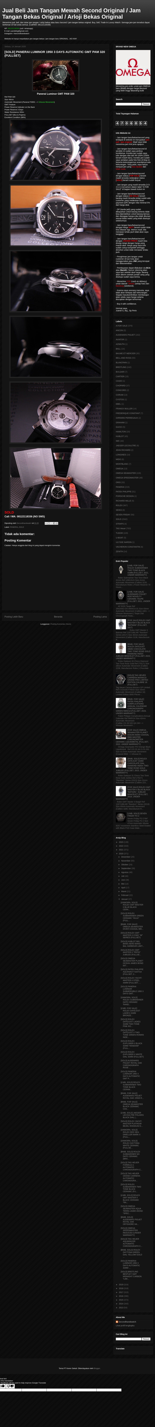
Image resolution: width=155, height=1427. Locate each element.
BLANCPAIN (121, 362)
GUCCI (119, 427)
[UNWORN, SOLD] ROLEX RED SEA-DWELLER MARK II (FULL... (130, 1133)
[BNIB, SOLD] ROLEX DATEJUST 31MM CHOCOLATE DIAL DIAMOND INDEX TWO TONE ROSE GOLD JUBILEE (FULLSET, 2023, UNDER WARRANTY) (132, 766)
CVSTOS (120, 399)
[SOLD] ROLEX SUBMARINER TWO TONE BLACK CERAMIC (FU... (131, 1188)
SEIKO (119, 510)
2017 (121, 1292)
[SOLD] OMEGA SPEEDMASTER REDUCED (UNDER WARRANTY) (131, 1231)
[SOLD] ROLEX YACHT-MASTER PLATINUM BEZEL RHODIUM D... (132, 1123)
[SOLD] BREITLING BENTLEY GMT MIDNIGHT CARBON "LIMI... (131, 1275)
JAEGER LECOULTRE (126, 445)
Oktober (125, 864)
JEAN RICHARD (123, 450)
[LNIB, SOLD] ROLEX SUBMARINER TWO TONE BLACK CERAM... (131, 1085)
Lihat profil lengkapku (125, 1325)
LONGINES (121, 455)
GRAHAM (120, 422)
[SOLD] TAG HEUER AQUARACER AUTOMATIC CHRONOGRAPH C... (131, 1242)
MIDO (118, 459)
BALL (118, 349)
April (123, 887)
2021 (121, 850)
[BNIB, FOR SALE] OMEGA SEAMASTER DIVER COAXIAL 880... (132, 926)
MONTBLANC (122, 464)
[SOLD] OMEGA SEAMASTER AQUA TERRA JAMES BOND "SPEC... (132, 1209)
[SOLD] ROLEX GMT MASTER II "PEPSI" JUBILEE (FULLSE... (131, 952)
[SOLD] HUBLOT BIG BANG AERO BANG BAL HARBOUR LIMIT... (132, 943)
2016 (121, 1296)
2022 (121, 846)
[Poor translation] (10, 1386)
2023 (121, 842)
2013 (121, 1307)
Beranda (58, 617)
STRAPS (120, 524)
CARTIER (120, 376)
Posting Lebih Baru (14, 617)
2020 (121, 853)
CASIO (119, 381)
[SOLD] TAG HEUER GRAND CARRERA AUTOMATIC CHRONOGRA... (130, 1177)
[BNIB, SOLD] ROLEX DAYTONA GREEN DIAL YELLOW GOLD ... (131, 1253)
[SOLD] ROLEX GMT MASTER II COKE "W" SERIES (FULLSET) (132, 935)
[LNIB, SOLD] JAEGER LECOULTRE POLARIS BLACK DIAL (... (132, 1115)
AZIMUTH (120, 344)
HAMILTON (121, 432)
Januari (124, 899)
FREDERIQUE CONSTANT (128, 413)
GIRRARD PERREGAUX (127, 418)
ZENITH (119, 551)
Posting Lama (100, 617)
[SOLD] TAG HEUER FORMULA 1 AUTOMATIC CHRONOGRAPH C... (131, 1166)
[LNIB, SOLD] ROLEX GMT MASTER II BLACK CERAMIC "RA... (130, 1198)
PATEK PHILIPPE (123, 492)
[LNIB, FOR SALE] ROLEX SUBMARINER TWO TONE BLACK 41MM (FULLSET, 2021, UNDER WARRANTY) (138, 570)
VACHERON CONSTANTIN (128, 547)
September (126, 868)
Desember (126, 857)
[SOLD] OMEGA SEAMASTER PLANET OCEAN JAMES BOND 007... (132, 962)
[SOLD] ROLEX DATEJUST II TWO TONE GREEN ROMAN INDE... (132, 1033)
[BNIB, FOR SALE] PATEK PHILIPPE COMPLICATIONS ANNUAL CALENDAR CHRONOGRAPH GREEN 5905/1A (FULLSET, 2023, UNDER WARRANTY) (131, 706)
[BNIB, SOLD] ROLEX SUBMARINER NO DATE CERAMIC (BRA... (130, 1155)
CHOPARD (121, 385)
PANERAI (14, 527)
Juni (123, 880)
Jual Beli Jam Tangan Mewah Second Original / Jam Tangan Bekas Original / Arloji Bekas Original (71, 13)
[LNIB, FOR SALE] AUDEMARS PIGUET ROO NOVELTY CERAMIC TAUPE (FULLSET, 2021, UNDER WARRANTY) (133, 598)
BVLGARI (120, 372)
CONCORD (121, 390)
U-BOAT (119, 538)
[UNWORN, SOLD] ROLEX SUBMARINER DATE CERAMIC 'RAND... (132, 1001)
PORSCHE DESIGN (125, 496)
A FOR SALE (121, 326)
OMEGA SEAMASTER (126, 473)
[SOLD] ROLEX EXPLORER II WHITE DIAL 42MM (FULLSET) (132, 1054)
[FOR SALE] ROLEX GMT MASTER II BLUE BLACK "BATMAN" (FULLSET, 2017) (139, 623)
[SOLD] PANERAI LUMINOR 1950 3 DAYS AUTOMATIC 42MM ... (130, 1264)
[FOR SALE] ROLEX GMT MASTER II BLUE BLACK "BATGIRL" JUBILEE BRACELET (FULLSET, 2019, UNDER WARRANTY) (133, 793)
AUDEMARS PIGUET (125, 335)
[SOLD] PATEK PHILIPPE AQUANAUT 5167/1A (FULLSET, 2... (132, 971)
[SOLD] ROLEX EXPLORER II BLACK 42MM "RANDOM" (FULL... (131, 1044)
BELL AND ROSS (123, 358)
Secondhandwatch (127, 1322)
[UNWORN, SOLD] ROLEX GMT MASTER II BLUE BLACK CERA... (132, 906)
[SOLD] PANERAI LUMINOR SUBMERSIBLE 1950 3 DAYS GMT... (132, 990)
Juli (123, 876)
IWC (118, 441)
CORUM (119, 395)
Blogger (97, 1368)
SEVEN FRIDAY (123, 515)
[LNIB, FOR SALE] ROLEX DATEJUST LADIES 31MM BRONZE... (130, 1011)
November (126, 861)
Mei (123, 884)
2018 (121, 1288)
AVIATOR (120, 339)
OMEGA (119, 468)
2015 (121, 1300)
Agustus (125, 872)
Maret (124, 891)
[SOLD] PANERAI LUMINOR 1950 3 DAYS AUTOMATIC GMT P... (130, 1075)
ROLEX (119, 505)
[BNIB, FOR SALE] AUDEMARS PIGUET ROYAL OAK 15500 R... (132, 1095)
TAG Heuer (121, 528)
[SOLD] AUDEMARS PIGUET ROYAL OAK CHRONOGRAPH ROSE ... (131, 1064)
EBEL (118, 404)
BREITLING (121, 367)
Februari (125, 895)
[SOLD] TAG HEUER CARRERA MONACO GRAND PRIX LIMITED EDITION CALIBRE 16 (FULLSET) (138, 680)
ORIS (118, 482)
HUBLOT (120, 436)
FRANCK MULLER (124, 408)
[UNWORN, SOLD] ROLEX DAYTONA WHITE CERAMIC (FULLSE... (130, 1144)
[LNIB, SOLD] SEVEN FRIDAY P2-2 (137, 814)
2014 (121, 1304)
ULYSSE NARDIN (124, 542)
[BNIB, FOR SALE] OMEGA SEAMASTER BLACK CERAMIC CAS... (132, 1105)
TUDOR (119, 533)
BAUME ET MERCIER (126, 353)
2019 (121, 1284)
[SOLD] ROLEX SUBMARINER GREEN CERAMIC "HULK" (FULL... (132, 916)
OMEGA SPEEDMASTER (127, 478)
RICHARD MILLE (123, 501)
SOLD (21, 527)
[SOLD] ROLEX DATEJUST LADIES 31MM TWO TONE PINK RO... (130, 1022)
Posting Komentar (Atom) (60, 624)
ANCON (119, 330)
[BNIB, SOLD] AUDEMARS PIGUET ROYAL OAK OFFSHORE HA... (131, 1220)
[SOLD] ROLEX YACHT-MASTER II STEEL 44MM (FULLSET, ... (131, 980)
